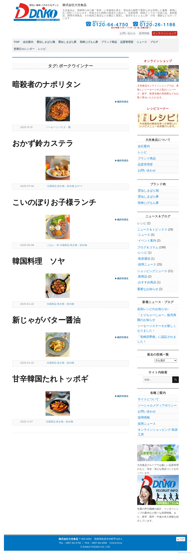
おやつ (78, 185)
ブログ (154, 42)
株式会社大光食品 (74, 5)
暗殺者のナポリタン (46, 84)
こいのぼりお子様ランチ (54, 202)
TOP (17, 42)
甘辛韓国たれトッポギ (50, 378)
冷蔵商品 (52, 185)
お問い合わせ (128, 33)
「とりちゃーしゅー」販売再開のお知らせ (156, 317)
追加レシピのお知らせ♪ (153, 309)
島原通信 (144, 258)
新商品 (142, 276)
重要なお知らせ (147, 289)
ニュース (141, 42)
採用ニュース (147, 264)
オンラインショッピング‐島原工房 (158, 432)
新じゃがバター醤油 (46, 320)
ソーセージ (52, 127)
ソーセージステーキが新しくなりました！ (156, 328)
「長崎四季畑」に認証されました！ (156, 339)
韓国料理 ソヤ (38, 261)
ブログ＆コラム (147, 247)
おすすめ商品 (147, 282)
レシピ (42, 49)
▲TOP (181, 539)
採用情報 (144, 33)
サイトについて (148, 399)
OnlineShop (115, 542)
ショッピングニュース (152, 271)
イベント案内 (147, 240)
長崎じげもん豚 (89, 42)
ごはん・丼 (53, 244)
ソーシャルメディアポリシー (157, 405)
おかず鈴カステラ (42, 143)
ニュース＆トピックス (152, 229)
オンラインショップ (164, 33)
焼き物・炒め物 (65, 185)
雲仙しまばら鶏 (46, 42)
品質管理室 (126, 42)
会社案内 (28, 42)
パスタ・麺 (64, 127)
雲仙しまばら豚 (67, 42)
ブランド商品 (109, 42)
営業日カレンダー (24, 49)
